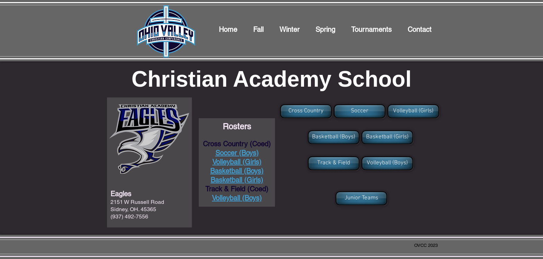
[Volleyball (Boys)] (387, 163)
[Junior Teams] (361, 198)
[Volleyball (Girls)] (413, 111)
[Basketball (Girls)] (387, 137)
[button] (305, 111)
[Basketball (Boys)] (333, 137)
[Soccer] (359, 111)
